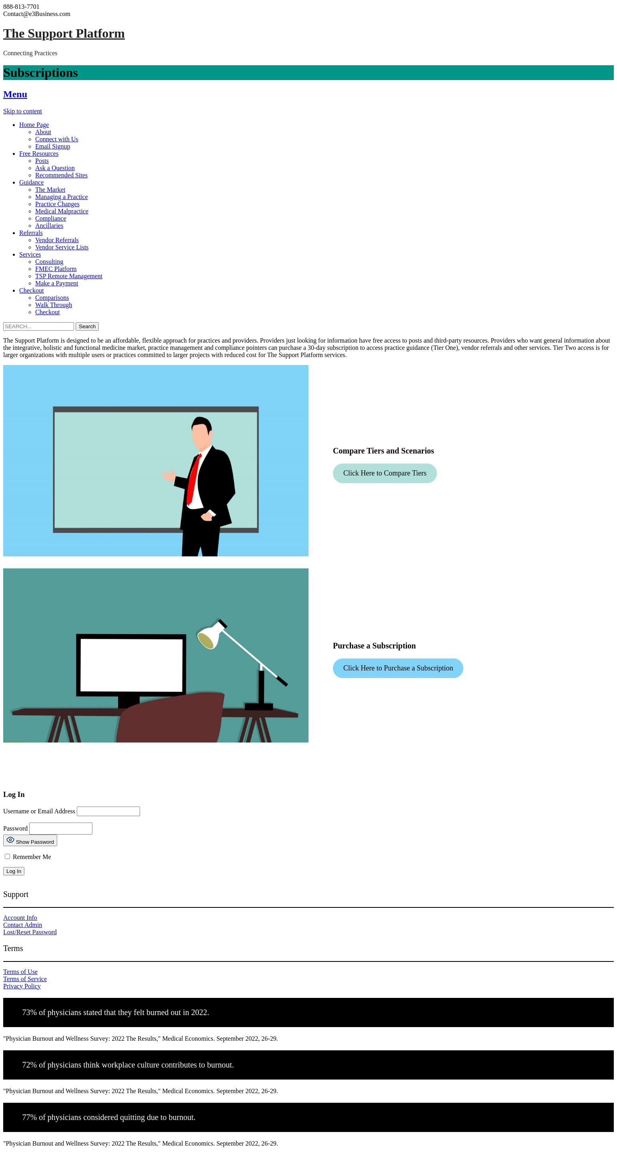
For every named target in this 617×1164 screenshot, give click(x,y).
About (43, 131)
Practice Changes (57, 204)
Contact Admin (22, 924)
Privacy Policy (22, 986)
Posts (42, 160)
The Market (50, 189)
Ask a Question (55, 168)
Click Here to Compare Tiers (385, 473)
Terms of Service (25, 978)
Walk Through (53, 304)
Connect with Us (56, 139)
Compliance (50, 218)
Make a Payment (56, 283)
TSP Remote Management (68, 276)
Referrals (31, 232)
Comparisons (52, 297)
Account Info (20, 917)
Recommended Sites (61, 175)
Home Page (34, 124)
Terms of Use (20, 971)
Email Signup (52, 146)
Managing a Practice (61, 196)
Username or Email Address (39, 810)
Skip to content (22, 111)
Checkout (31, 290)
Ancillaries (49, 225)
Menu (15, 94)
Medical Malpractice (61, 211)
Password (15, 828)
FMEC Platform (56, 268)
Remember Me (28, 856)
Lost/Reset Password (30, 932)
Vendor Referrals (57, 240)
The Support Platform (64, 33)
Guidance (31, 182)
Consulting (49, 261)
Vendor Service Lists (61, 247)
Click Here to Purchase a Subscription (398, 668)
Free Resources (38, 153)
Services (30, 254)
